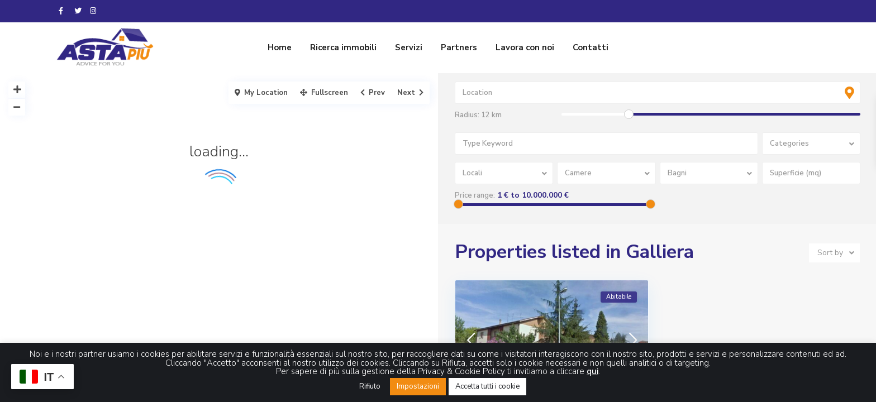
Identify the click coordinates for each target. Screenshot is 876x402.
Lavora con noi (525, 47)
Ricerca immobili (343, 47)
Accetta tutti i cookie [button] (487, 386)
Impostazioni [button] (418, 386)
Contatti (590, 47)
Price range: (475, 195)
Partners (459, 47)
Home (280, 47)
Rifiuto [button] (369, 386)
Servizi (408, 47)
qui (592, 371)
